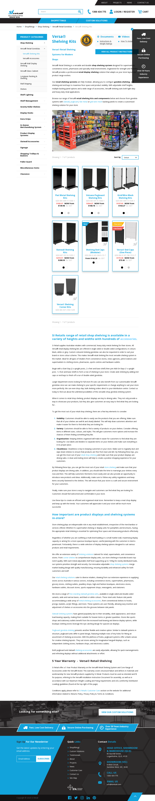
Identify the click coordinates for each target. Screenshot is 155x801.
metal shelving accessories (90, 600)
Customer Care (76, 770)
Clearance (33, 174)
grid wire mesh (96, 101)
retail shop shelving (89, 455)
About (104, 2)
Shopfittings (74, 747)
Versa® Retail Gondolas (33, 48)
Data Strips (33, 119)
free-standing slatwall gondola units (84, 594)
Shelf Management (33, 101)
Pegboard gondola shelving (63, 630)
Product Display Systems (33, 134)
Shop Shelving (33, 43)
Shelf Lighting (26, 94)
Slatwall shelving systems (62, 613)
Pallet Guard (26, 162)
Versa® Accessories (31, 58)
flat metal (83, 101)
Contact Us (143, 2)
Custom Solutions (77, 751)
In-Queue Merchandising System (33, 126)
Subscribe (43, 759)
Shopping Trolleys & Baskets (33, 155)
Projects (117, 2)
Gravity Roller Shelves (30, 107)
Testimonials (75, 755)
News (129, 2)
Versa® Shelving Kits (31, 53)
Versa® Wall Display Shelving (28, 64)
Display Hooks (33, 113)
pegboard (74, 101)
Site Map (73, 778)
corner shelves (69, 557)
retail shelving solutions (65, 577)
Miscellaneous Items (29, 168)
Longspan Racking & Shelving (28, 77)
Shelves (23, 89)
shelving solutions (86, 554)
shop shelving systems (119, 564)
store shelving (110, 467)
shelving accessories (83, 650)
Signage (33, 148)
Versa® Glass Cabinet (29, 71)
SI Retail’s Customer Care (89, 690)
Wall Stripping (25, 83)
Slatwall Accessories (33, 142)
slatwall (66, 101)
